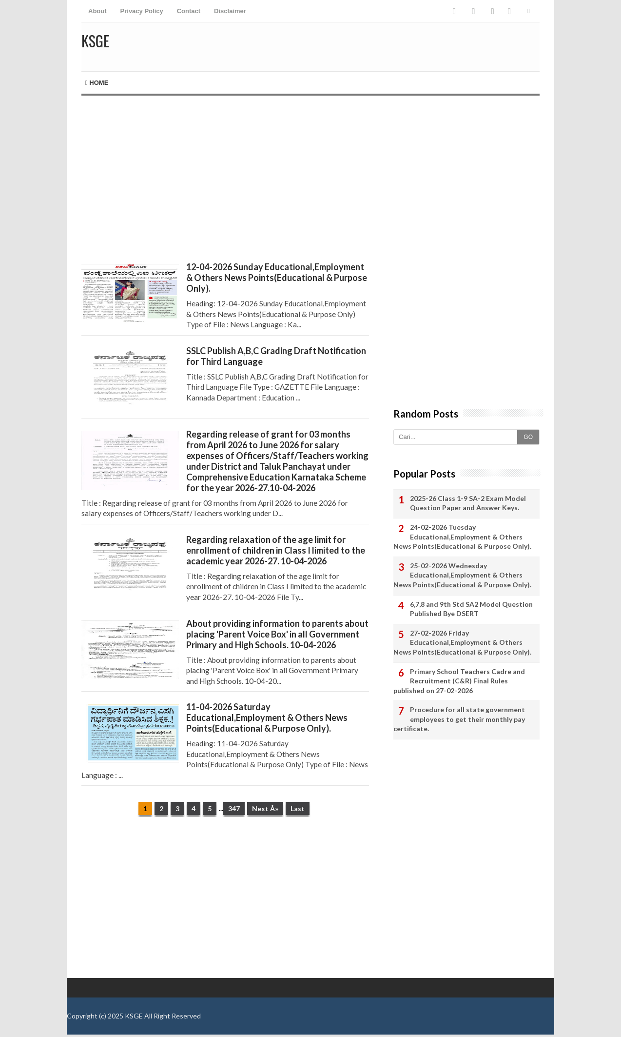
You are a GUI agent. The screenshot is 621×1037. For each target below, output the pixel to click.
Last (298, 808)
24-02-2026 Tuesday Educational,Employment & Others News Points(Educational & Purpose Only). (462, 536)
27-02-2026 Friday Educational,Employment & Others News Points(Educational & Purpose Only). (462, 642)
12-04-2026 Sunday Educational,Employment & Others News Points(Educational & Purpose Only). (276, 277)
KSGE (134, 1016)
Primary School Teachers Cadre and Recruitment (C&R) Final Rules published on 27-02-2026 (459, 681)
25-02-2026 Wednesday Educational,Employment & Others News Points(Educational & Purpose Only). (462, 575)
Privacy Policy (141, 11)
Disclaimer (230, 11)
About (97, 11)
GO (528, 437)
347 (234, 808)
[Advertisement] (225, 178)
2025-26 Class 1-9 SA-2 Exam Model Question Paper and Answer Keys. (468, 503)
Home (96, 82)
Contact (188, 11)
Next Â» (265, 808)
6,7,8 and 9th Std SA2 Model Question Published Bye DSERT (471, 609)
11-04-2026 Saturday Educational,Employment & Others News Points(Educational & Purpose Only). (267, 717)
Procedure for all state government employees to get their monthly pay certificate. (459, 719)
